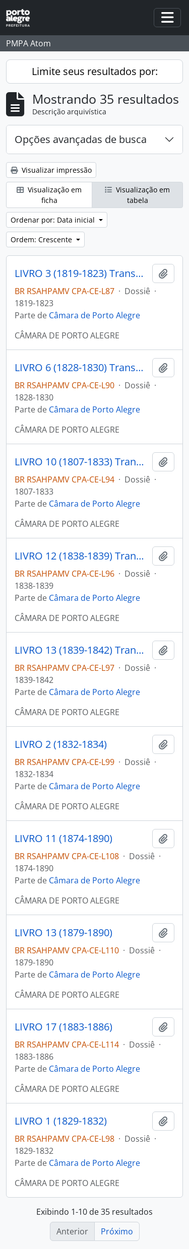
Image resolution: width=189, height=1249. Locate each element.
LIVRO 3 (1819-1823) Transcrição (81, 273)
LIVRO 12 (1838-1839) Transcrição (81, 556)
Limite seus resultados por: (95, 71)
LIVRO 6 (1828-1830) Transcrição (81, 368)
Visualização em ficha (49, 195)
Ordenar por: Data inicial (54, 220)
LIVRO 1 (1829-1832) (61, 1121)
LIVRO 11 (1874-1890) (63, 838)
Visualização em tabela (137, 195)
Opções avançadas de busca (81, 139)
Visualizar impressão (51, 170)
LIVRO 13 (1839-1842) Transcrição (81, 650)
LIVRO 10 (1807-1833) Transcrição (81, 462)
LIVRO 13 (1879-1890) (63, 933)
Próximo (117, 1231)
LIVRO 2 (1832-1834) (61, 744)
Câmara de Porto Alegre (94, 315)
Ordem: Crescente (42, 239)
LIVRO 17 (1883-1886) (63, 1027)
